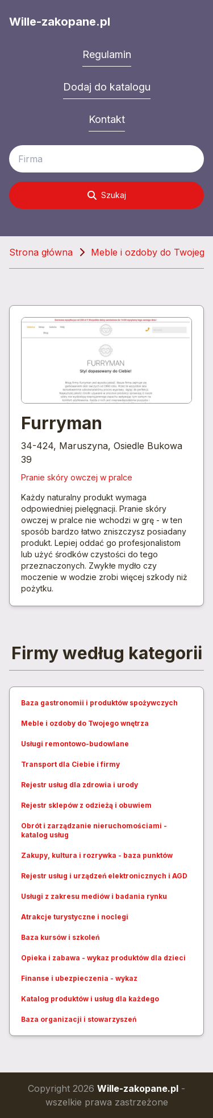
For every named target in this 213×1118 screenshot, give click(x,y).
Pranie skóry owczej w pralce (76, 477)
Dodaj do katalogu (107, 87)
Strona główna (41, 252)
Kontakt (107, 119)
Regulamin (106, 54)
